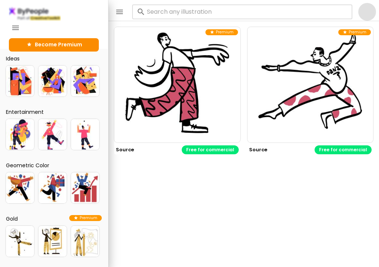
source (125, 149)
